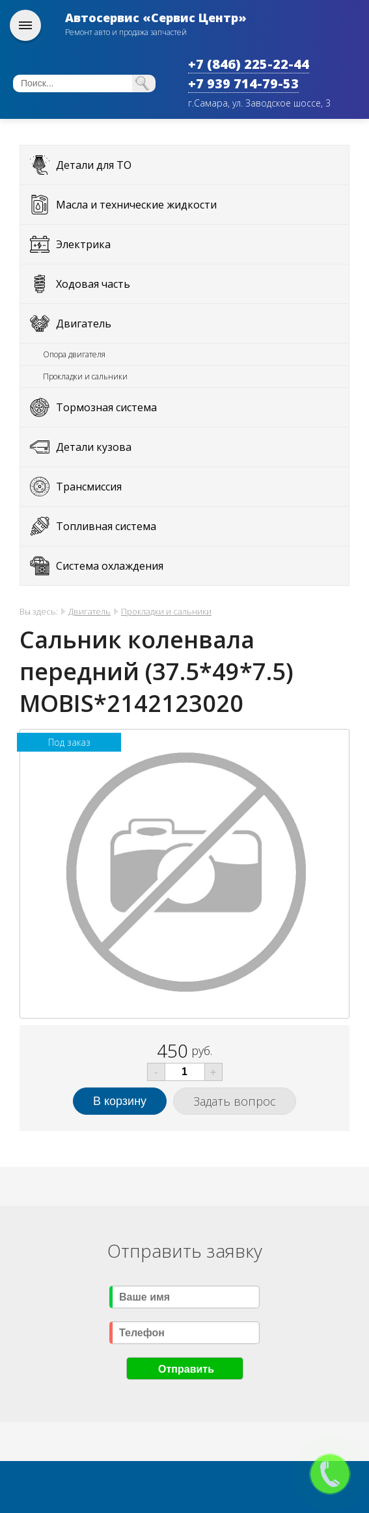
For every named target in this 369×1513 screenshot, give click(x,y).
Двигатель (83, 323)
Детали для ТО (93, 165)
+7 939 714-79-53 (243, 83)
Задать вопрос (234, 1101)
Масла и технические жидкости (136, 204)
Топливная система (106, 526)
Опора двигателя (74, 354)
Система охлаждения (109, 566)
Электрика (83, 244)
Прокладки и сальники (85, 376)
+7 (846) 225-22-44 (248, 64)
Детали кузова (93, 447)
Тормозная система (106, 407)
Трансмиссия (89, 486)
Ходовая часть (93, 284)
